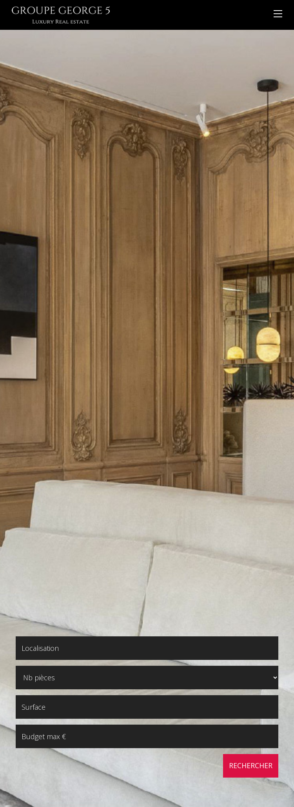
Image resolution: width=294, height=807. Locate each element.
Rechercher (250, 765)
